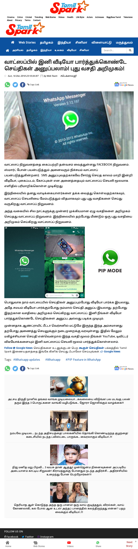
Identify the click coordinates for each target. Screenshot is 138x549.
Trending (38, 17)
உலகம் (59, 50)
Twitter (28, 537)
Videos (61, 17)
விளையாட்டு (101, 43)
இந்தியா (64, 43)
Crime (20, 17)
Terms (27, 20)
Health (70, 17)
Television (128, 17)
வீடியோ (71, 50)
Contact (36, 20)
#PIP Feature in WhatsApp (83, 359)
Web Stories (50, 17)
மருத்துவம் (124, 43)
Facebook (11, 537)
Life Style (80, 17)
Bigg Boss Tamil (114, 17)
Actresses (99, 17)
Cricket (28, 17)
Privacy (18, 20)
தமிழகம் (46, 43)
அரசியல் (17, 50)
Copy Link (34, 84)
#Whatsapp (52, 359)
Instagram (45, 537)
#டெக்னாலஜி (68, 76)
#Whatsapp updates (26, 359)
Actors (90, 17)
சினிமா (81, 43)
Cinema (10, 17)
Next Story (129, 544)
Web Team (52, 76)
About (9, 20)
